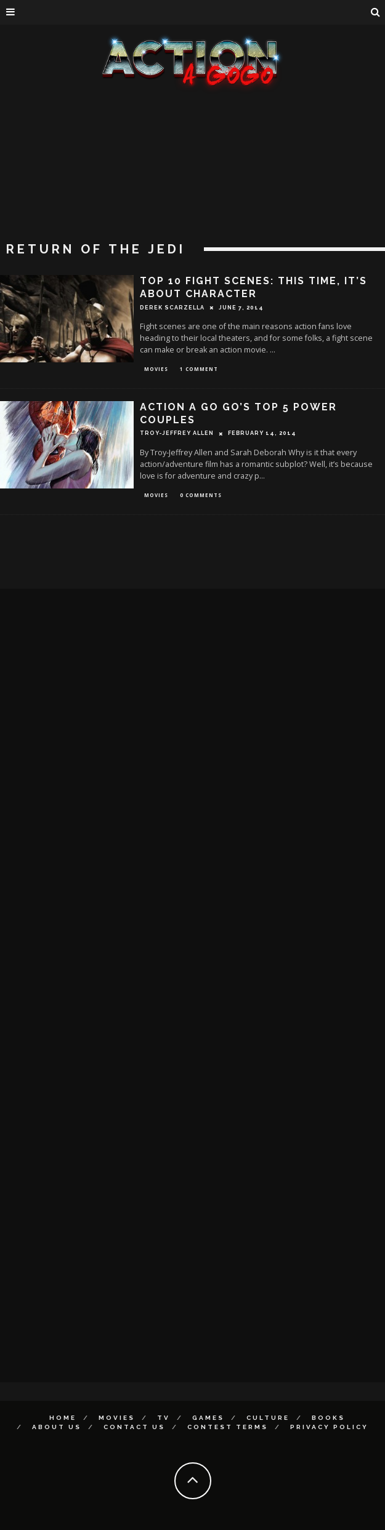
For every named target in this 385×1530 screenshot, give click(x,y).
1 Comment (199, 368)
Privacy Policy (329, 1427)
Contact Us (134, 1427)
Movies (156, 368)
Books (328, 1417)
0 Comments (201, 495)
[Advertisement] (192, 184)
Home (62, 1417)
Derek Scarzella (172, 308)
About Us (56, 1427)
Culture (268, 1417)
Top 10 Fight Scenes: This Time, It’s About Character (253, 287)
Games (208, 1417)
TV (163, 1417)
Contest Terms (227, 1427)
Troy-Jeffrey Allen (177, 433)
